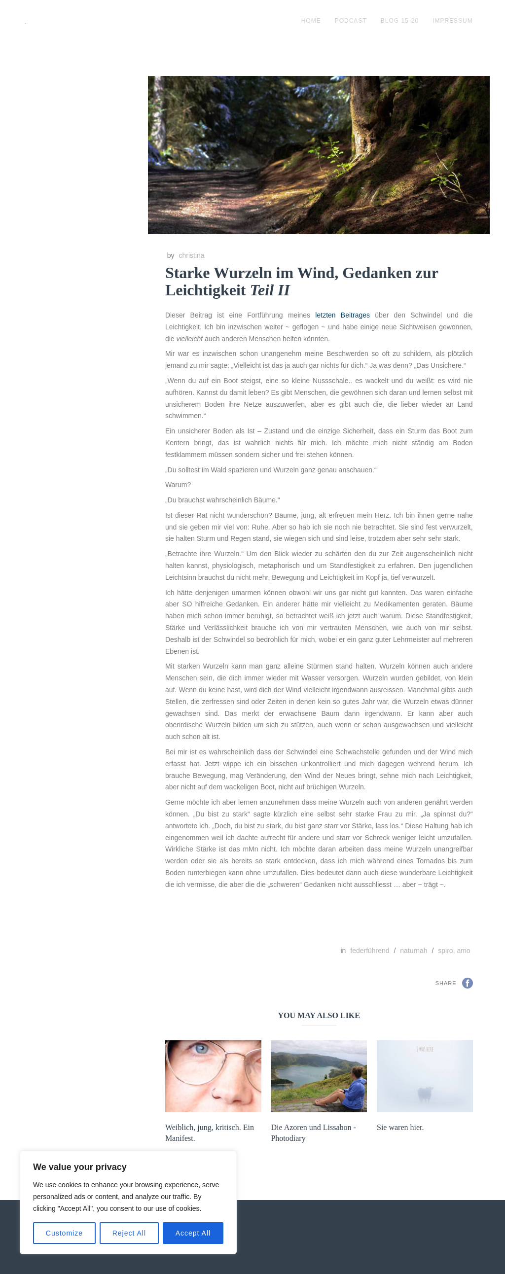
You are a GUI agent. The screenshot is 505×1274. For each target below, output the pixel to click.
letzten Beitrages (342, 315)
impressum (453, 20)
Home (311, 20)
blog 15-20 (400, 20)
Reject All (129, 1233)
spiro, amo (454, 951)
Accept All (193, 1233)
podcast (351, 20)
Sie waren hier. (400, 1127)
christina (191, 255)
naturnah (413, 951)
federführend (369, 951)
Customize (64, 1233)
